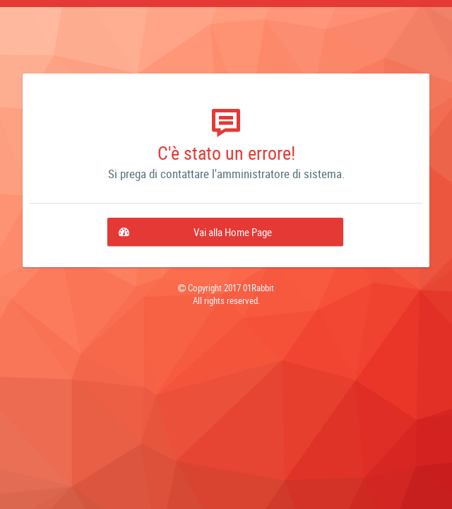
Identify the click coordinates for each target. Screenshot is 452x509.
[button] (225, 232)
